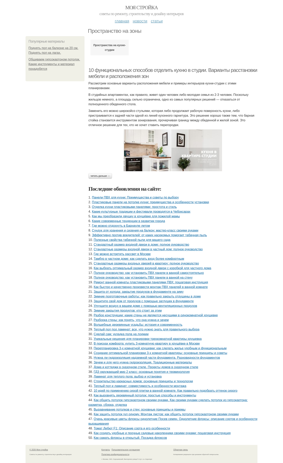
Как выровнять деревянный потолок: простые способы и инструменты (145, 395)
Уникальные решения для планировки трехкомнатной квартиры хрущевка (148, 338)
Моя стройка (141, 7)
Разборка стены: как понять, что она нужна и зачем (131, 320)
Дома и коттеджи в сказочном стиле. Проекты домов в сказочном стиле (146, 367)
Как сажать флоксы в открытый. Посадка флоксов (130, 437)
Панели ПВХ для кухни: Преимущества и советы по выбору (135, 197)
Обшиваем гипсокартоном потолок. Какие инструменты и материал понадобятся (54, 64)
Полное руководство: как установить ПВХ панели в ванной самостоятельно (149, 273)
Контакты (105, 450)
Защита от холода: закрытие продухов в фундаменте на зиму (139, 291)
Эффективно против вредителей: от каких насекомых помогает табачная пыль (149, 235)
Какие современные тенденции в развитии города (128, 221)
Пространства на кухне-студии (109, 47)
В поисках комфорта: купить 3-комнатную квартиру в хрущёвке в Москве (147, 343)
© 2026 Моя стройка (38, 450)
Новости (140, 21)
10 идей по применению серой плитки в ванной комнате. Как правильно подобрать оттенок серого (165, 390)
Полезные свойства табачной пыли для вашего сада (132, 240)
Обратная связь (180, 450)
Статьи (157, 21)
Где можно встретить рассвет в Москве (122, 254)
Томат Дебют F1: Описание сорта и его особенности (132, 428)
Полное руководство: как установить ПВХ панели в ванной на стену (143, 277)
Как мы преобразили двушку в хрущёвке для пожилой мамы (136, 216)
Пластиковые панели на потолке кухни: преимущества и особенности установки (150, 202)
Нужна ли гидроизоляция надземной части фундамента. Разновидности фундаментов (157, 357)
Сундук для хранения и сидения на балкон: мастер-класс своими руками (145, 230)
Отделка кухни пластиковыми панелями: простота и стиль (134, 207)
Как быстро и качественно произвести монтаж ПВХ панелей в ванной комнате (151, 287)
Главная (122, 21)
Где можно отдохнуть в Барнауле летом (121, 225)
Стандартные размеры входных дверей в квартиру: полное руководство (146, 263)
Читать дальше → (100, 176)
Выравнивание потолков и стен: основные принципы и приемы (140, 409)
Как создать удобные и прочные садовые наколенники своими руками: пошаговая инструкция (162, 433)
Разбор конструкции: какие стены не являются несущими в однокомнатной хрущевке (156, 315)
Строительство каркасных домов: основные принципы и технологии (143, 381)
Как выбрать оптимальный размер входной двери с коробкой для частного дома (152, 268)
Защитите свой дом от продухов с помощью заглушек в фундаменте (144, 301)
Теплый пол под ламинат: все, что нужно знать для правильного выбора (146, 329)
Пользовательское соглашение (126, 450)
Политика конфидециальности (115, 454)
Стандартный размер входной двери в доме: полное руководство (141, 244)
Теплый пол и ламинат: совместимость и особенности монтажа (140, 386)
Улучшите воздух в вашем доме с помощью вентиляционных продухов (145, 305)
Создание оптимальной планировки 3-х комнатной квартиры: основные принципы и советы (160, 353)
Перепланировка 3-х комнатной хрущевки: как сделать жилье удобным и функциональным (160, 348)
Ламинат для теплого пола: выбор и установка (128, 376)
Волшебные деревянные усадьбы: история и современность (138, 324)
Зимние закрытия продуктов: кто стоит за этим (128, 310)
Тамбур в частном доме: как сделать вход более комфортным (139, 258)
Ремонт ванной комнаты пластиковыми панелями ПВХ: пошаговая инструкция (151, 282)
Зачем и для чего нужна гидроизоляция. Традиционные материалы (143, 362)
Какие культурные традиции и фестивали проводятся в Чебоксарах (141, 211)
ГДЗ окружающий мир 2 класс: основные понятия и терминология (142, 371)
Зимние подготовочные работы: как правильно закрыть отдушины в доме (147, 296)
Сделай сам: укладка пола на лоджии (121, 334)
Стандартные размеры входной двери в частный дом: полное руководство (148, 249)
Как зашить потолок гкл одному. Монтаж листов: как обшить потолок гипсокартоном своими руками (166, 414)
